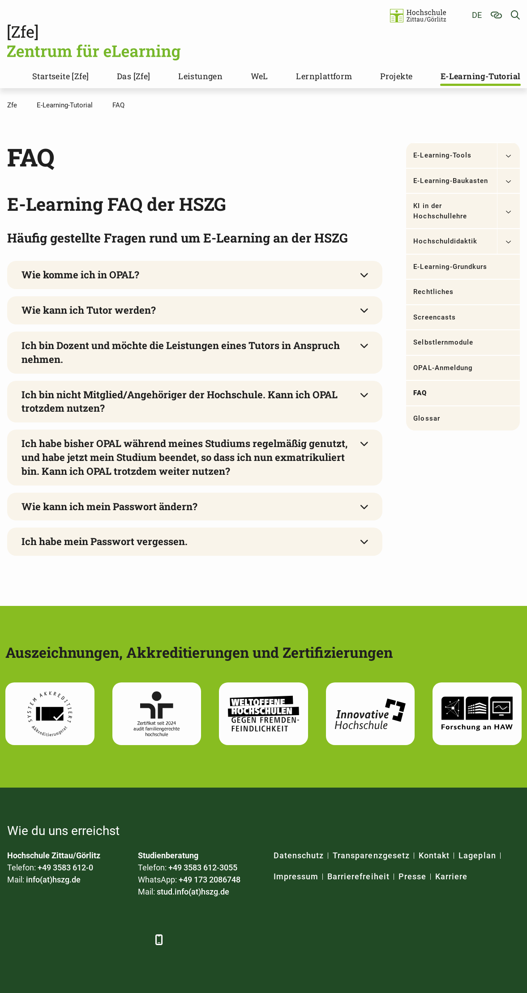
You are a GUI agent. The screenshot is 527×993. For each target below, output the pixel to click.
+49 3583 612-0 (65, 867)
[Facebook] (15, 939)
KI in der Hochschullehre (440, 211)
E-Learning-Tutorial (481, 76)
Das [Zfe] (133, 76)
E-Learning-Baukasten (450, 181)
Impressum (296, 876)
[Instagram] (113, 939)
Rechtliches (433, 292)
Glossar (426, 418)
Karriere (451, 876)
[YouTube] (89, 939)
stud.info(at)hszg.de (193, 891)
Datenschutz (299, 855)
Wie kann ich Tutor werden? (88, 309)
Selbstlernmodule (443, 342)
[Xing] (64, 939)
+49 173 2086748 (209, 879)
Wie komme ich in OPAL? (80, 274)
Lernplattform (324, 76)
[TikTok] (138, 939)
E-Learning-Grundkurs (450, 267)
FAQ (420, 393)
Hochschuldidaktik (445, 241)
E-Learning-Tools (442, 155)
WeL (259, 76)
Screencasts (434, 317)
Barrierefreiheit (358, 876)
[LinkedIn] (39, 939)
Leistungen (200, 76)
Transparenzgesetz (371, 855)
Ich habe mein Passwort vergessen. (104, 541)
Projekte (396, 76)
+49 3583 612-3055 (202, 867)
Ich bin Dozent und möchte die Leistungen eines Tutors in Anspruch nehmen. (180, 352)
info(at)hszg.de (53, 879)
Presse (412, 876)
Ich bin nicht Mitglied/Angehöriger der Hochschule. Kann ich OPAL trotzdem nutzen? (179, 401)
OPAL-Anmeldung (443, 368)
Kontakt (434, 855)
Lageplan (477, 855)
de (477, 15)
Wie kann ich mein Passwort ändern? (109, 506)
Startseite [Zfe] (60, 76)
